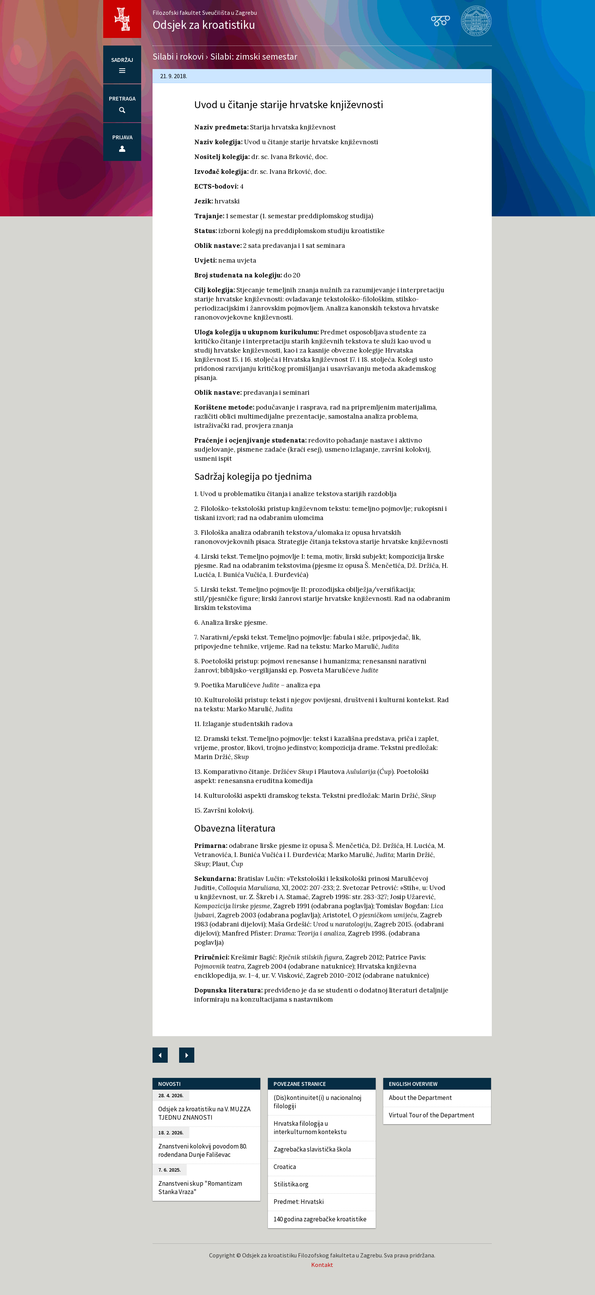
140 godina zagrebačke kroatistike (320, 1219)
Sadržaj (122, 59)
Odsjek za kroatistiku (204, 24)
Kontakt (322, 1264)
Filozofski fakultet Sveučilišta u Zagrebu (205, 12)
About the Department (420, 1097)
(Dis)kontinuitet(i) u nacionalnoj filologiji (318, 1101)
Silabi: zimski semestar (253, 56)
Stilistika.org (291, 1184)
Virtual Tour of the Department (431, 1115)
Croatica (285, 1167)
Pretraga (122, 98)
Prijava (122, 137)
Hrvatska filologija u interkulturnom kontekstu (310, 1127)
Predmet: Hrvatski (299, 1201)
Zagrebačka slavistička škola (312, 1149)
